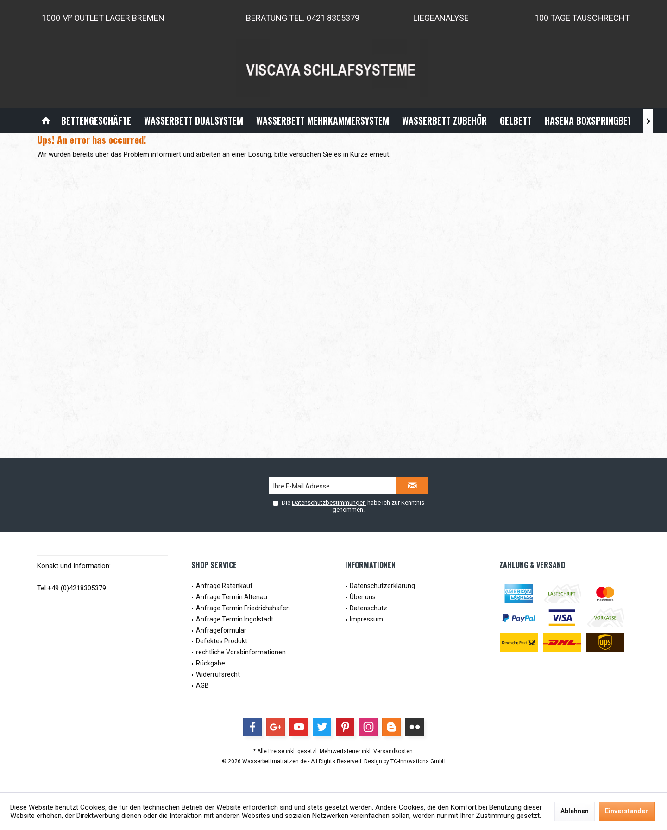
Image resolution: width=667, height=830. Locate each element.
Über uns (363, 597)
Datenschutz (368, 608)
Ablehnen (574, 811)
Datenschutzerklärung (382, 585)
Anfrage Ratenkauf (224, 585)
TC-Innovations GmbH (418, 761)
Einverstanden (627, 811)
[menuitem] (46, 120)
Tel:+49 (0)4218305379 (71, 588)
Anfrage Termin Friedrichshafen (243, 608)
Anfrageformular (221, 630)
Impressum (366, 619)
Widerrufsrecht (218, 674)
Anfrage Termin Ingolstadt (234, 619)
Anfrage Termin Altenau (231, 597)
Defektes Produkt (221, 641)
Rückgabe (210, 663)
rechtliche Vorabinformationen (241, 652)
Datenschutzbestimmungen (329, 502)
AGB (202, 685)
